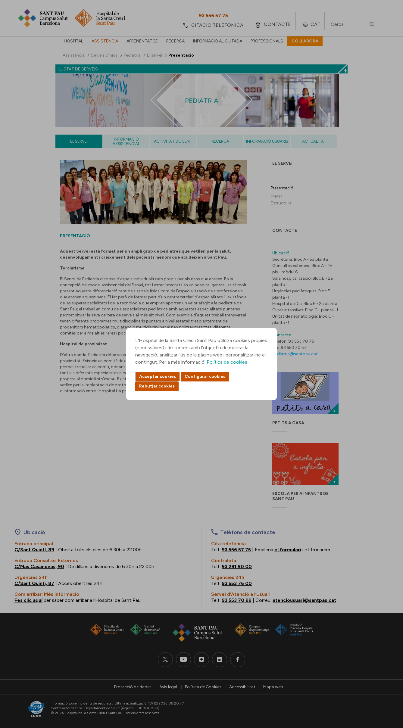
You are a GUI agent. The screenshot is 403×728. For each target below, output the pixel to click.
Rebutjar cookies (157, 386)
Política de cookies (227, 362)
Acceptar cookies (157, 376)
